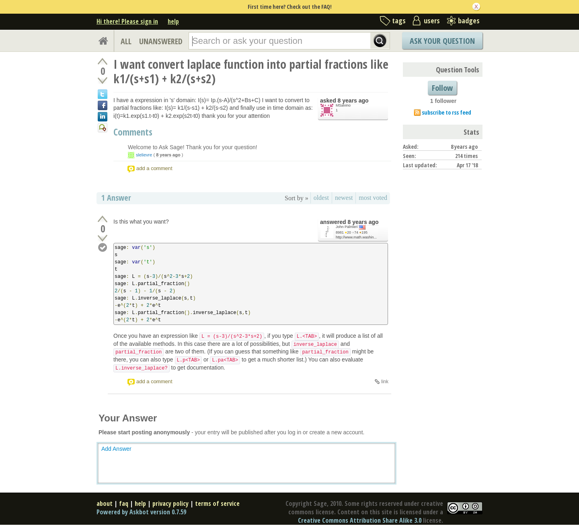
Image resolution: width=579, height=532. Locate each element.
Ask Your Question (442, 40)
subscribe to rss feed (446, 112)
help (173, 21)
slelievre (144, 154)
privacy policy (170, 503)
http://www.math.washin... (356, 237)
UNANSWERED (161, 41)
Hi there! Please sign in (127, 21)
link (384, 381)
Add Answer (116, 449)
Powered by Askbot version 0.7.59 (141, 511)
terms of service (217, 503)
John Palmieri (347, 227)
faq (123, 503)
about (104, 503)
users (432, 20)
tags (399, 20)
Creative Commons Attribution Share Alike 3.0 (359, 520)
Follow (442, 87)
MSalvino (343, 105)
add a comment (154, 168)
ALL (126, 41)
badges (469, 20)
